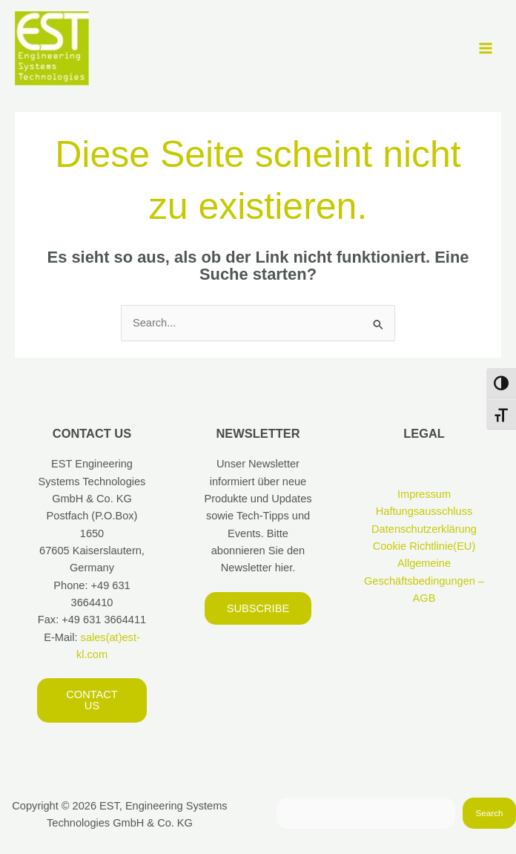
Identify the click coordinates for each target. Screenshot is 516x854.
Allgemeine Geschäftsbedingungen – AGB (424, 580)
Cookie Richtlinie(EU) (424, 546)
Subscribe (258, 608)
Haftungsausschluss (424, 511)
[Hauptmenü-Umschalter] (485, 48)
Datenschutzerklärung (424, 529)
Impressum (424, 494)
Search (489, 813)
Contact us (91, 700)
